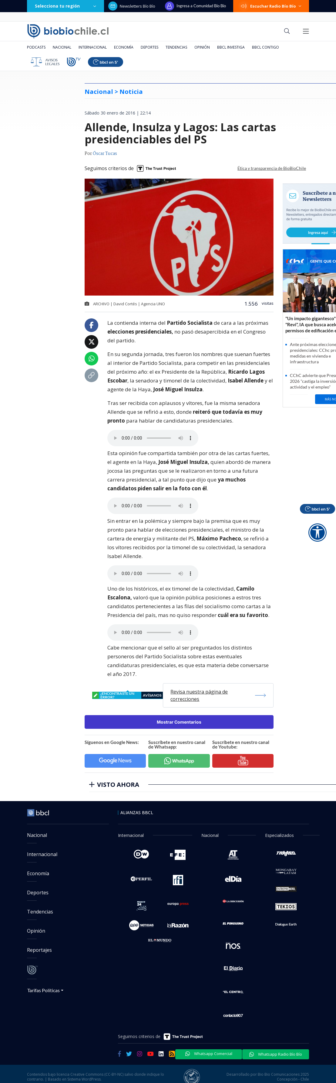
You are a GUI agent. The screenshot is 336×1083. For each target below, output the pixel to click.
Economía (123, 47)
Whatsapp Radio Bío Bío (275, 1054)
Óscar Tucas (105, 153)
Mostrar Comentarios (179, 722)
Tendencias (176, 47)
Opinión (202, 47)
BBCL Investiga (231, 47)
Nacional (62, 47)
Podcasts (36, 47)
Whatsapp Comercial (208, 1053)
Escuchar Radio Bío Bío (271, 6)
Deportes (149, 47)
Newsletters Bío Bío (131, 6)
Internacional (93, 47)
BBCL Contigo (265, 47)
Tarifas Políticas (43, 990)
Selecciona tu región (65, 6)
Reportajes (39, 950)
